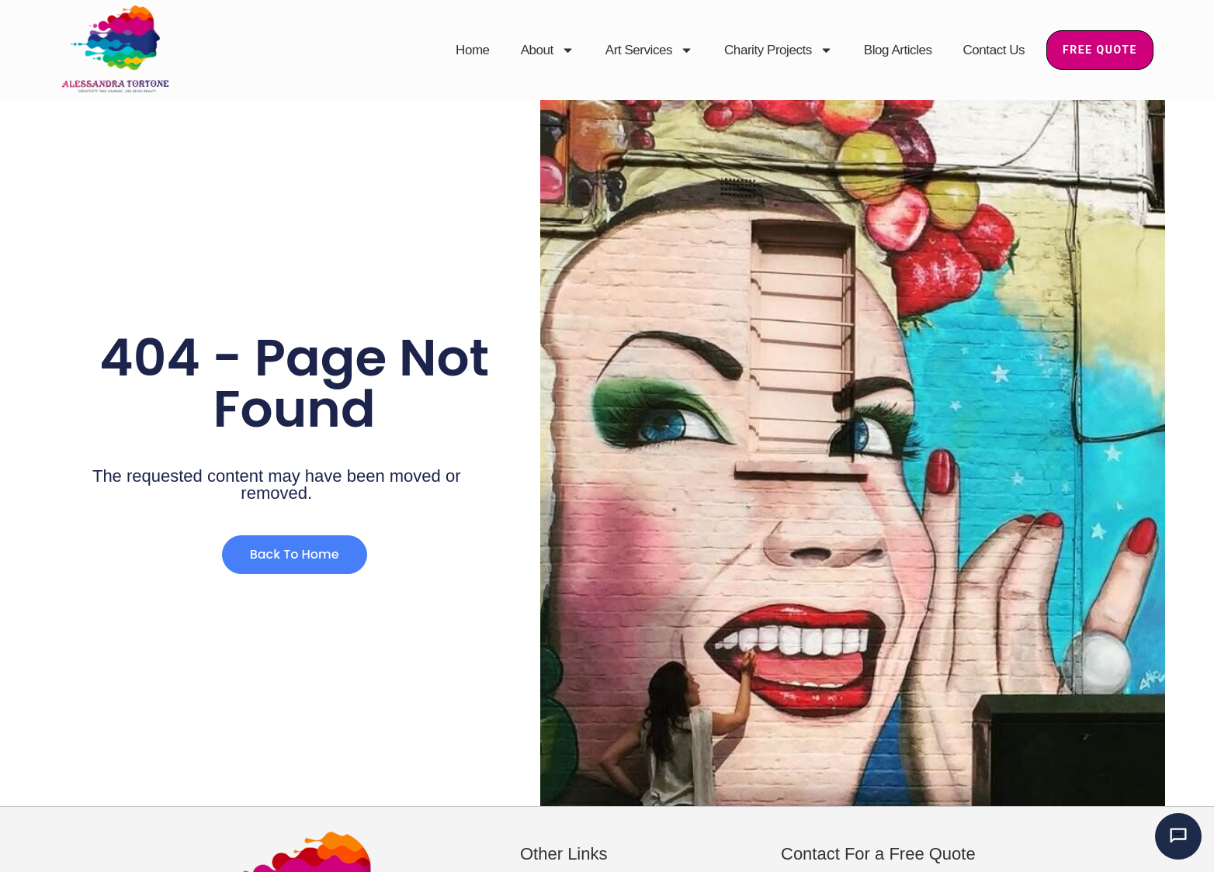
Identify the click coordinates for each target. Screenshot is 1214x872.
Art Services (649, 50)
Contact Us (994, 50)
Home (473, 50)
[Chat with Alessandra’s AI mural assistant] (1178, 836)
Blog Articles (898, 50)
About (547, 50)
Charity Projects (778, 50)
